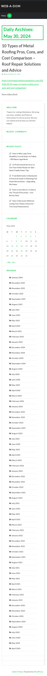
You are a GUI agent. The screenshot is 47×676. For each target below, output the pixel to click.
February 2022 (18, 530)
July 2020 (15, 632)
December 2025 (18, 283)
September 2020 (19, 621)
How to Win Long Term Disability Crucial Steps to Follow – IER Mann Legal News (22, 156)
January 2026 (17, 277)
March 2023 (17, 460)
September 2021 (19, 557)
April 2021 (16, 584)
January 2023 (17, 471)
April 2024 (16, 390)
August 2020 (17, 627)
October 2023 (17, 423)
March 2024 (17, 396)
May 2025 (16, 320)
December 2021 (18, 541)
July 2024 (15, 374)
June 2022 (16, 509)
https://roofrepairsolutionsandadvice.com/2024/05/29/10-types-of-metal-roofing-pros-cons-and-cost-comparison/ (22, 84)
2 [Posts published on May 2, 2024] (21, 236)
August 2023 (17, 433)
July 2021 (15, 568)
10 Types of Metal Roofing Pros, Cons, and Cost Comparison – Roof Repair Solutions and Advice (22, 58)
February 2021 (18, 595)
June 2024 (16, 380)
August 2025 (17, 304)
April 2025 (16, 326)
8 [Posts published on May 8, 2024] (16, 241)
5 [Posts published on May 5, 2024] (35, 236)
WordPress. (38, 672)
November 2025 (18, 288)
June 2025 (16, 315)
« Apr (8, 262)
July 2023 (15, 439)
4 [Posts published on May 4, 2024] (30, 236)
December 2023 (18, 412)
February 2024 (18, 401)
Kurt (7, 74)
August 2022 (17, 498)
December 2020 (18, 605)
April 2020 (16, 648)
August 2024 (17, 369)
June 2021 (16, 573)
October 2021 (17, 552)
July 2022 (15, 503)
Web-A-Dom (11, 6)
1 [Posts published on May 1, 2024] (16, 236)
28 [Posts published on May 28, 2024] (12, 256)
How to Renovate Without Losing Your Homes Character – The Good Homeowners (22, 204)
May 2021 (16, 578)
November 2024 (18, 353)
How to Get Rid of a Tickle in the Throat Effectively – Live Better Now (22, 193)
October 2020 (17, 616)
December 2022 (18, 476)
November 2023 (18, 417)
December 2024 (18, 347)
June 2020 (16, 638)
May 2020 (16, 643)
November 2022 (18, 482)
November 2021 (18, 546)
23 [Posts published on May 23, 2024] (22, 251)
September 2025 (19, 299)
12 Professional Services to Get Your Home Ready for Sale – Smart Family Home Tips (22, 167)
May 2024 (16, 385)
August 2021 (17, 562)
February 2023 (18, 466)
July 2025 (15, 310)
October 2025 (17, 294)
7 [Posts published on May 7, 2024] (11, 241)
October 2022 (17, 487)
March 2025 (17, 331)
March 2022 (17, 525)
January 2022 (17, 535)
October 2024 (17, 358)
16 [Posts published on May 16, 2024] (22, 246)
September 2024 (19, 363)
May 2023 (16, 449)
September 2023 (19, 428)
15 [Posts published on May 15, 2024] (17, 246)
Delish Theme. (17, 672)
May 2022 (16, 514)
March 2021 (17, 589)
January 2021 (17, 600)
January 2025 (17, 342)
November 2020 (18, 611)
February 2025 (18, 337)
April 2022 (16, 519)
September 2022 (19, 492)
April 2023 (16, 455)
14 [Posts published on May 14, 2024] (12, 246)
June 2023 (16, 444)
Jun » (14, 262)
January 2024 (17, 406)
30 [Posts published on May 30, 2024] (22, 256)
